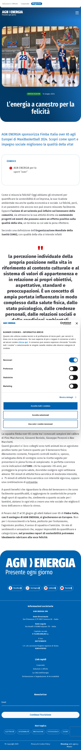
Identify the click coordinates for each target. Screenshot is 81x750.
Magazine (36, 3)
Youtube (66, 588)
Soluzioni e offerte (40, 669)
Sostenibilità (23, 732)
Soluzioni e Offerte (10, 3)
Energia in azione (33, 94)
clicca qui (23, 342)
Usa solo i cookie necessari (40, 424)
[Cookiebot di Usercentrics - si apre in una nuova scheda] (57, 323)
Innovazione (38, 732)
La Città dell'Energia (40, 673)
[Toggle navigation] (77, 13)
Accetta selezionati (40, 415)
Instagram (33, 588)
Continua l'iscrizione (40, 714)
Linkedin (50, 588)
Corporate (25, 3)
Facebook (15, 588)
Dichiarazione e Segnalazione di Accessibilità (40, 676)
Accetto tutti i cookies (40, 406)
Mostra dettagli (66, 397)
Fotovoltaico (53, 732)
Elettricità (9, 732)
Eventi (65, 732)
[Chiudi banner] (77, 323)
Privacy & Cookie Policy (40, 744)
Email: (4, 702)
